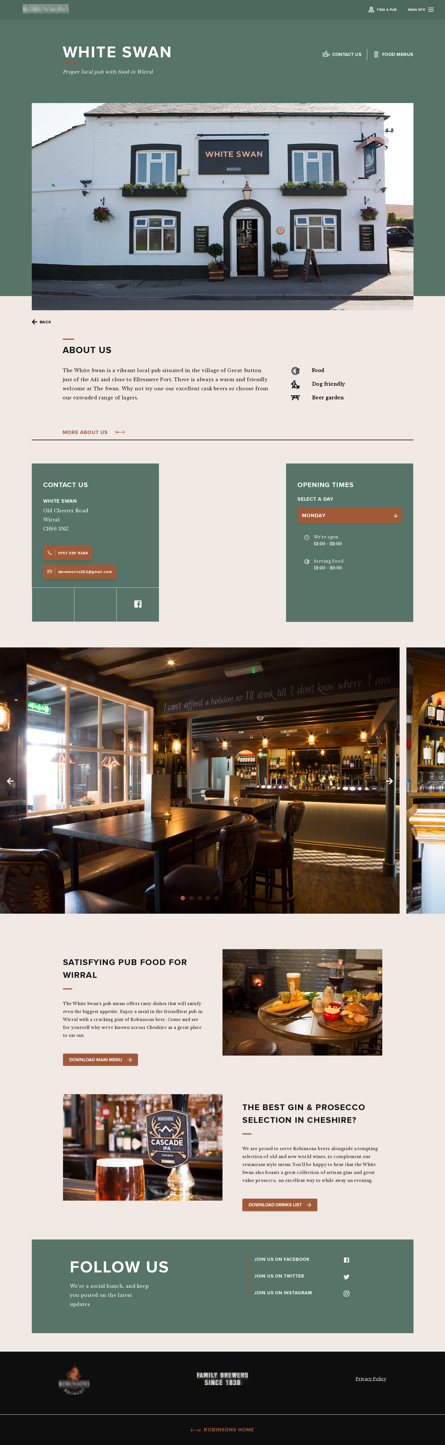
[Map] (222, 543)
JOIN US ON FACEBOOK (302, 1259)
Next (389, 781)
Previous (10, 781)
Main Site (421, 9)
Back (45, 321)
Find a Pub (387, 9)
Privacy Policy (371, 1378)
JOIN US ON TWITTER (302, 1276)
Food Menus (397, 54)
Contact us (347, 54)
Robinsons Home (222, 1429)
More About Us (85, 432)
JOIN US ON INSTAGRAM (302, 1292)
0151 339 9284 (67, 553)
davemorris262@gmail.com (79, 571)
